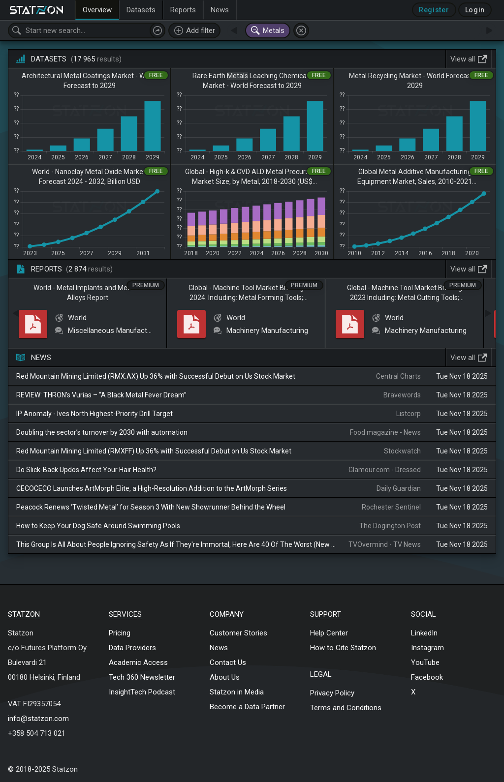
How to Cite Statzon (343, 647)
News (219, 647)
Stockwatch (402, 451)
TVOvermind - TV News (384, 544)
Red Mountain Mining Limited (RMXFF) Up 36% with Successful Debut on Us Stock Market (153, 451)
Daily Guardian (399, 488)
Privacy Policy (332, 693)
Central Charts (398, 376)
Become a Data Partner (247, 706)
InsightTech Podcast (142, 692)
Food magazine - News (385, 432)
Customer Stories (238, 633)
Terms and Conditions (345, 707)
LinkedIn (424, 633)
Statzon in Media (237, 692)
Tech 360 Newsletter (142, 677)
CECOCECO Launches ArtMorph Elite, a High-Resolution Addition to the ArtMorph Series (151, 488)
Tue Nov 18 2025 (462, 376)
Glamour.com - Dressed (384, 470)
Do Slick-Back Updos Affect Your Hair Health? (86, 470)
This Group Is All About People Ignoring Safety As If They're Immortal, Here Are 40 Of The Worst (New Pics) (176, 544)
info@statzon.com (38, 718)
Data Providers (132, 647)
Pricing (119, 633)
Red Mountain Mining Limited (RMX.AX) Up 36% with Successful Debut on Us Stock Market (155, 376)
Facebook (427, 677)
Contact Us (228, 662)
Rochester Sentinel (391, 507)
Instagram (427, 647)
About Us (225, 677)
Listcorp (408, 414)
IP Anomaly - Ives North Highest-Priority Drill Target (94, 414)
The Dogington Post (390, 526)
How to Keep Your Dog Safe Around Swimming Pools (98, 526)
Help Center (329, 633)
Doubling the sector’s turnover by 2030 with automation (102, 432)
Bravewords (402, 395)
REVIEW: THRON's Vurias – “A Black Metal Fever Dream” (101, 395)
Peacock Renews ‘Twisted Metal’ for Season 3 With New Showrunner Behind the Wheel (150, 507)
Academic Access (138, 662)
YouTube (425, 662)
